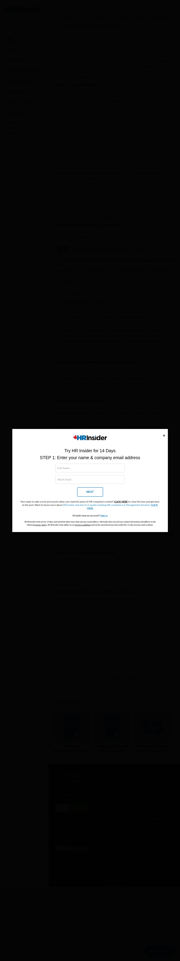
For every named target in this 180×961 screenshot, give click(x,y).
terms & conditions (83, 525)
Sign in (104, 515)
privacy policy (41, 525)
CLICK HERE (121, 501)
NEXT (90, 491)
